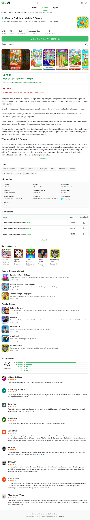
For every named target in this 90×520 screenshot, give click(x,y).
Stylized (62, 169)
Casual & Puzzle (21, 13)
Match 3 (19, 173)
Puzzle (21, 169)
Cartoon (72, 169)
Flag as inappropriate (11, 205)
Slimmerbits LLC (67, 186)
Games (45, 8)
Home (34, 8)
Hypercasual (7, 173)
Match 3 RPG (31, 173)
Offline (53, 169)
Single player (42, 169)
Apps (55, 8)
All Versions (45, 240)
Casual (30, 169)
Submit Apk (60, 516)
